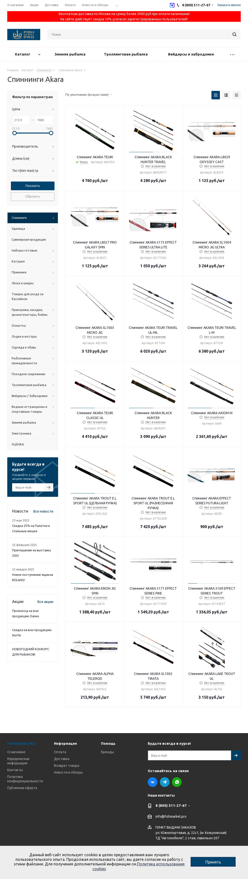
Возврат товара (66, 766)
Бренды (107, 752)
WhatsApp (177, 782)
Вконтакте (152, 782)
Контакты (15, 770)
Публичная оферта (22, 788)
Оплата (60, 752)
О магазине (16, 752)
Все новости (43, 511)
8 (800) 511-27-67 (171, 805)
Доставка (61, 759)
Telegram (165, 782)
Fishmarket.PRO (21, 743)
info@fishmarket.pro (170, 817)
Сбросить (32, 196)
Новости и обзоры (68, 772)
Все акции (45, 602)
